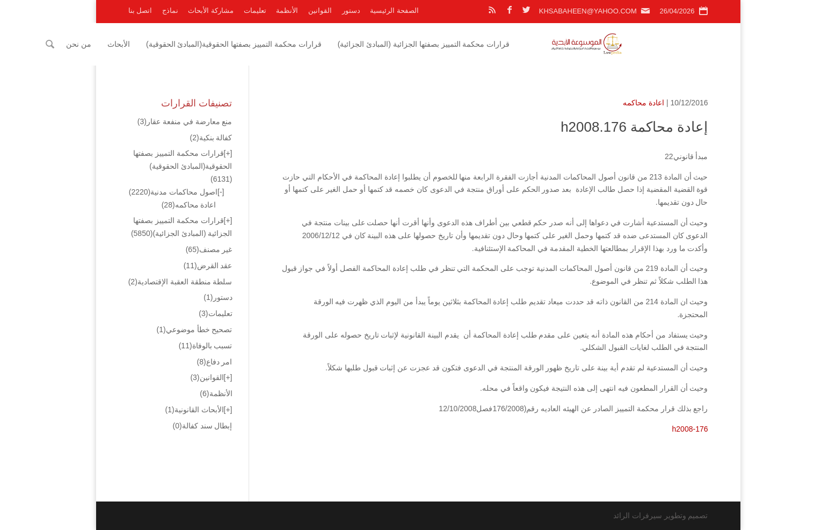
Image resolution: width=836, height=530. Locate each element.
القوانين (320, 10)
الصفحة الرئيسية (394, 10)
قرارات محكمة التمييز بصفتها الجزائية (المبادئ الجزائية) (507, 44)
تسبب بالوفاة (205, 345)
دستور (351, 10)
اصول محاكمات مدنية (173, 192)
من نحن (162, 44)
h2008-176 (690, 429)
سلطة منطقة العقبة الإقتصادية (180, 281)
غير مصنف (209, 249)
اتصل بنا (140, 10)
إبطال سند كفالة (202, 425)
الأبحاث (202, 44)
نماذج (170, 10)
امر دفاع (214, 361)
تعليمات (255, 10)
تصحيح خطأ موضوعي (194, 329)
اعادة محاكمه (643, 102)
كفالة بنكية (211, 137)
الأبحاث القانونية (194, 409)
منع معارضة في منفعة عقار (184, 121)
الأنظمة (287, 10)
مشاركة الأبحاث (211, 10)
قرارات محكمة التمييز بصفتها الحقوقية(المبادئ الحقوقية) (317, 44)
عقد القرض (208, 265)
